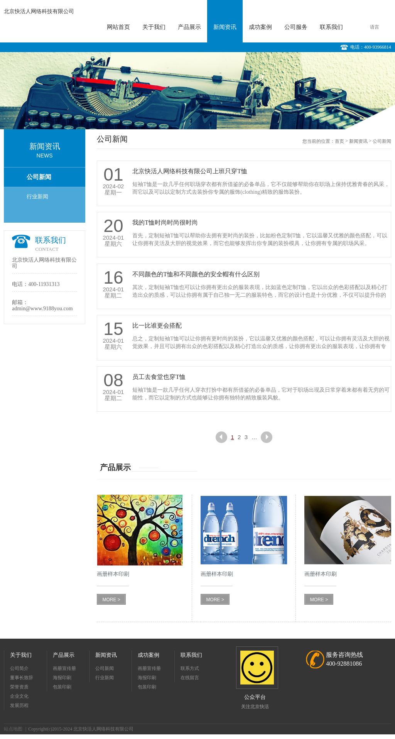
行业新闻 (37, 197)
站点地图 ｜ (16, 729)
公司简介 (19, 668)
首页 (339, 141)
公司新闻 (39, 177)
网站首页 (118, 27)
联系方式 (190, 668)
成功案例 (260, 27)
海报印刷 (62, 677)
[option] (197, 90)
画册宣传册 (64, 668)
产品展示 (189, 27)
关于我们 (153, 27)
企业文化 (19, 696)
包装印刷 (62, 687)
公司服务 (295, 27)
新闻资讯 (224, 27)
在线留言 (190, 677)
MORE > (111, 599)
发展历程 (19, 705)
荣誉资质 (19, 687)
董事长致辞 (21, 677)
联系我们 (331, 27)
